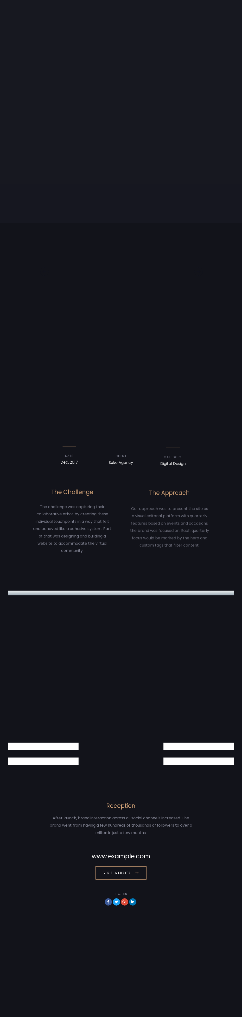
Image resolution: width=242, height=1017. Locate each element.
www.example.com (121, 856)
